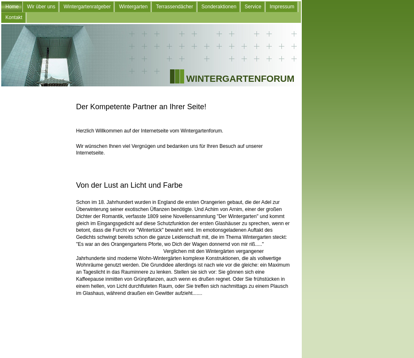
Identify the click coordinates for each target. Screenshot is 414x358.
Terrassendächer (174, 7)
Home (12, 7)
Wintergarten (133, 7)
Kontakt (13, 17)
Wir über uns (41, 7)
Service (253, 7)
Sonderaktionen (219, 7)
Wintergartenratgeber (87, 7)
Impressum (282, 7)
